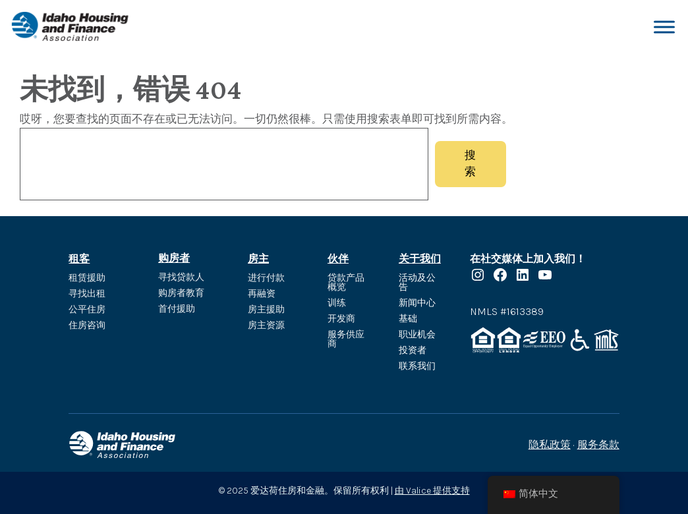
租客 (79, 258)
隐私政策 (550, 444)
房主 (258, 258)
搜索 (470, 163)
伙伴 (338, 258)
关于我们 (420, 258)
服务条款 (598, 444)
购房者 (174, 258)
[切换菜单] (664, 26)
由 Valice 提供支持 (432, 490)
